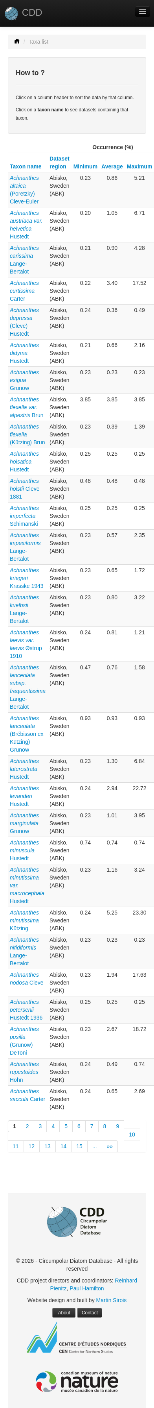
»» (110, 1146)
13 (47, 1146)
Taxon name (26, 166)
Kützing (24, 920)
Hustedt (24, 353)
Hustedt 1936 (26, 1010)
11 (16, 1146)
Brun (27, 407)
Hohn (24, 1072)
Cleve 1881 (24, 489)
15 (79, 1146)
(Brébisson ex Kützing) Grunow (27, 734)
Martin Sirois (111, 1300)
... (94, 1146)
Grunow (24, 380)
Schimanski (24, 516)
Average (112, 166)
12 (32, 1146)
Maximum (139, 166)
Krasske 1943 (27, 578)
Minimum (85, 166)
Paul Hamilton (87, 1288)
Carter (24, 291)
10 (132, 1134)
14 (63, 1146)
